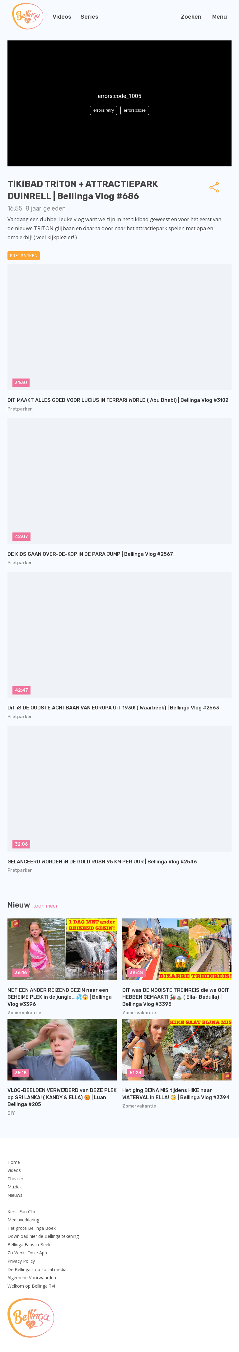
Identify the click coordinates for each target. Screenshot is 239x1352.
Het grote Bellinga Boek (31, 1228)
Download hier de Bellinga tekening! (43, 1236)
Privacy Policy (21, 1261)
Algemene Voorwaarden (31, 1277)
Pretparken (24, 255)
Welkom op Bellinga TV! (31, 1286)
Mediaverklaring (23, 1220)
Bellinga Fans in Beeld (29, 1244)
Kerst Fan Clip (21, 1212)
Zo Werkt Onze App (27, 1253)
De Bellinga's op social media (37, 1269)
